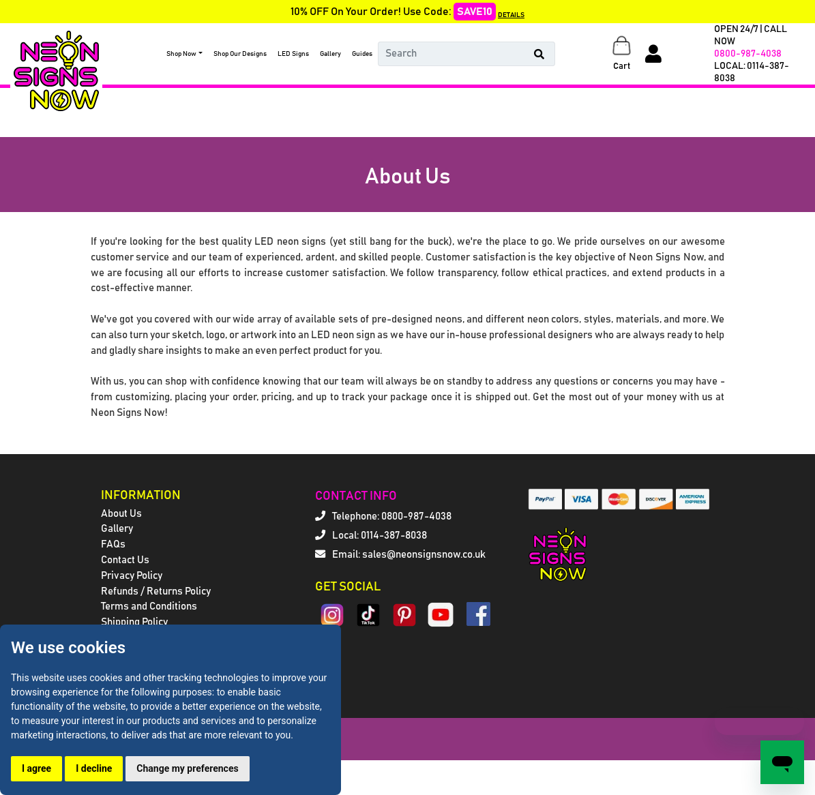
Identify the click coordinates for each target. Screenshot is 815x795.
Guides (362, 53)
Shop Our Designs (240, 53)
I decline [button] (94, 768)
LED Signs (293, 53)
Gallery (330, 53)
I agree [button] (36, 768)
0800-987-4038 (748, 54)
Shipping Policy (134, 622)
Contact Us (125, 560)
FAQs (113, 544)
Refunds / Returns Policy (156, 591)
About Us (121, 514)
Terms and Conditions (149, 606)
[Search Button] (539, 54)
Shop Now (181, 53)
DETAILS (511, 15)
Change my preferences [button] (187, 768)
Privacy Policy (131, 576)
